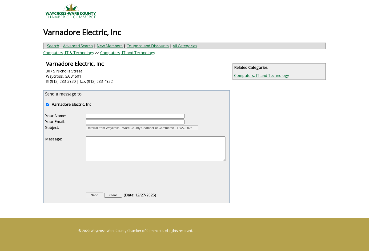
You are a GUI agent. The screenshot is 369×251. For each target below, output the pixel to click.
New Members (110, 45)
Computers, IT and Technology (261, 75)
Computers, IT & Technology (68, 52)
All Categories (185, 45)
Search (53, 45)
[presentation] (121, 178)
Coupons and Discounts (148, 45)
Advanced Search (78, 45)
